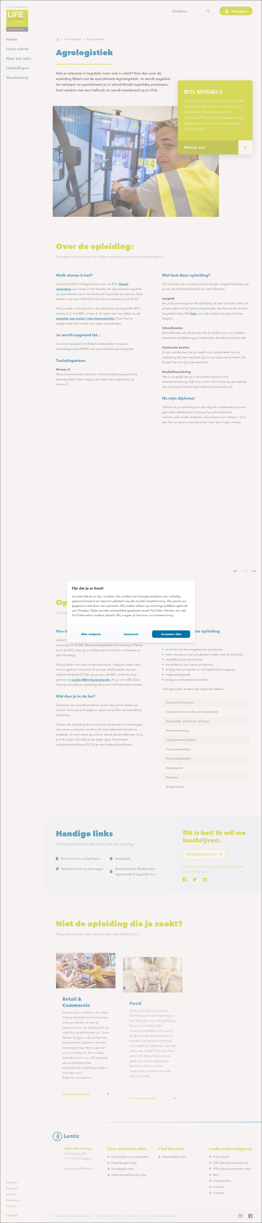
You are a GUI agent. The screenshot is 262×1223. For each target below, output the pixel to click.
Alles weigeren (91, 634)
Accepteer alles (171, 634)
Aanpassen (131, 634)
